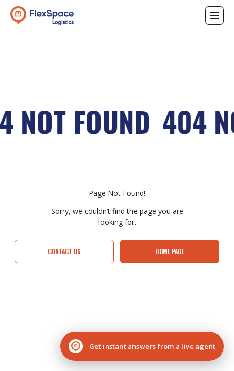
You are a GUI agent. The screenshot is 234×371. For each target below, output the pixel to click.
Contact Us (64, 251)
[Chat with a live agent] (142, 346)
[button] (214, 15)
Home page (169, 251)
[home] (42, 15)
